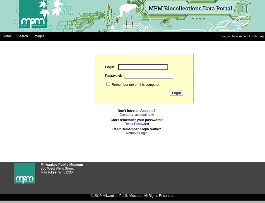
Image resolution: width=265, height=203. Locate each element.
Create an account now (136, 115)
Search (22, 36)
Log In (226, 36)
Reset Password (136, 124)
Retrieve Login (136, 133)
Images (38, 36)
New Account (241, 36)
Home (7, 36)
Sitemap (258, 36)
